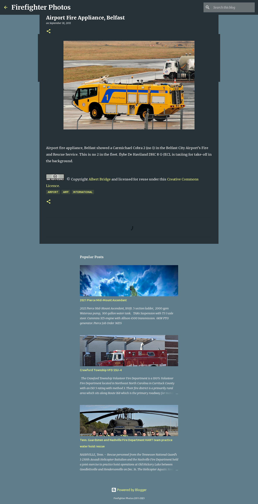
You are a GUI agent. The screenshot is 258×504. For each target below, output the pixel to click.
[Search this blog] (233, 7)
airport (53, 192)
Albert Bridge (100, 179)
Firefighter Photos (41, 7)
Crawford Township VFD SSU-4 (101, 370)
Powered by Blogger (129, 490)
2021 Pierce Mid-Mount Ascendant (103, 300)
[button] (48, 31)
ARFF (66, 192)
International (82, 192)
